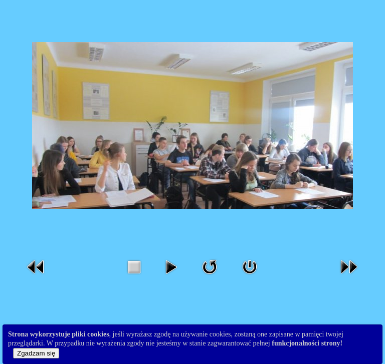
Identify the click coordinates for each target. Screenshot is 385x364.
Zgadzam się (36, 353)
